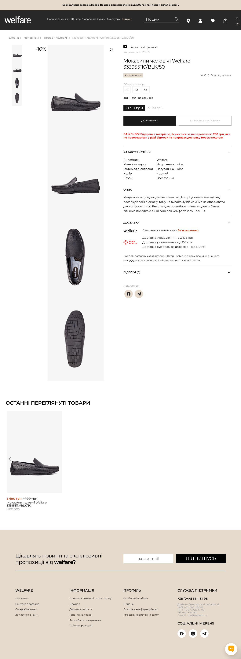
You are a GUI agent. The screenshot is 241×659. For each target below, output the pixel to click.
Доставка (131, 222)
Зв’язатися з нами (26, 614)
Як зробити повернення (85, 620)
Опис (127, 189)
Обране (128, 603)
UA (237, 23)
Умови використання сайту (141, 614)
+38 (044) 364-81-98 (192, 598)
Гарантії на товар (80, 614)
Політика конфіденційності (141, 609)
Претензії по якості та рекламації (90, 598)
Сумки (101, 18)
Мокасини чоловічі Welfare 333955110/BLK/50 (103, 37)
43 (146, 89)
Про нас (74, 603)
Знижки (127, 18)
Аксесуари (114, 18)
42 (136, 89)
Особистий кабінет (135, 598)
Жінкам (76, 18)
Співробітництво (26, 609)
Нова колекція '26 (58, 18)
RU (237, 18)
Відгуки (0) (225, 75)
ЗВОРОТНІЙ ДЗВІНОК (144, 47)
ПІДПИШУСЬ (201, 558)
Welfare (162, 160)
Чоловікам (89, 18)
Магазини (21, 598)
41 (127, 89)
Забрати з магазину (205, 120)
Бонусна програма (27, 603)
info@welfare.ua (197, 615)
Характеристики (137, 152)
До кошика (149, 120)
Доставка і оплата (80, 609)
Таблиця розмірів (141, 97)
